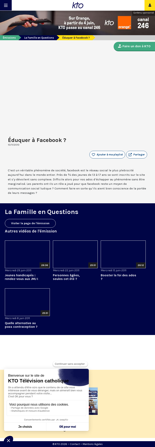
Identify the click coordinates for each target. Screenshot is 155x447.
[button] (136, 154)
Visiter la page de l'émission (30, 223)
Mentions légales (93, 444)
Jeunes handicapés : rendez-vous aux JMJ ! (21, 277)
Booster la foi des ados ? (118, 277)
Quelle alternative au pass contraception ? (21, 325)
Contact (75, 444)
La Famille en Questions (39, 37)
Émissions (9, 37)
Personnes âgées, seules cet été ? (66, 277)
